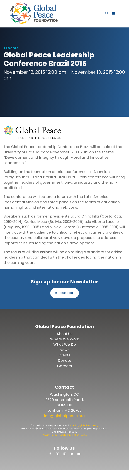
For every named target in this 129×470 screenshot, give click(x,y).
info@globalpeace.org (64, 415)
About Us (64, 333)
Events (64, 355)
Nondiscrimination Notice (73, 434)
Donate (64, 360)
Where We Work (64, 339)
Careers (64, 365)
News (64, 349)
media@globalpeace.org (84, 425)
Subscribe (64, 293)
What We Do (64, 344)
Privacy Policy (50, 434)
